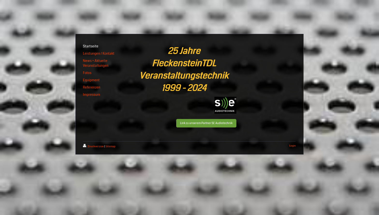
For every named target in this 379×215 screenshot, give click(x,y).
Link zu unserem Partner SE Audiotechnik (206, 123)
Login (292, 146)
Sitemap (110, 146)
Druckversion (93, 146)
